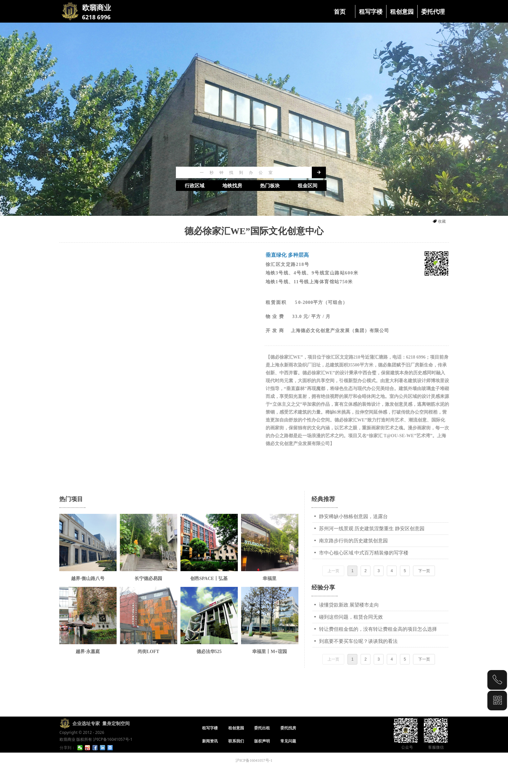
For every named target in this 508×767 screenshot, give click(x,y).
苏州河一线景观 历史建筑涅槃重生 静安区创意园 (372, 528)
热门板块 (270, 185)
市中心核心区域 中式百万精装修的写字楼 (364, 552)
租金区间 (307, 185)
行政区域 (194, 185)
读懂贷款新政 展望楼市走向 (349, 605)
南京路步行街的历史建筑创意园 (353, 540)
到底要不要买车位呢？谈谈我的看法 (358, 641)
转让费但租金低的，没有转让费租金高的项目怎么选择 (378, 629)
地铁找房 (232, 185)
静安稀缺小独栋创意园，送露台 (353, 516)
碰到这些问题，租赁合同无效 (351, 617)
